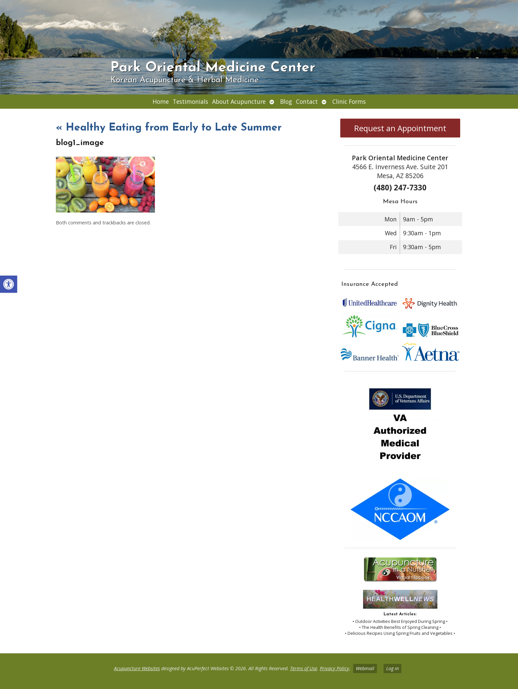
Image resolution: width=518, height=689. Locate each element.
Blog (286, 101)
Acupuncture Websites (137, 668)
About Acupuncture (239, 101)
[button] (8, 284)
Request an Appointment (400, 128)
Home (161, 101)
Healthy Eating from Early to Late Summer (169, 128)
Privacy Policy (334, 668)
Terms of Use (303, 668)
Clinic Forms (349, 101)
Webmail (365, 668)
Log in (392, 668)
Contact (307, 101)
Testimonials (190, 101)
